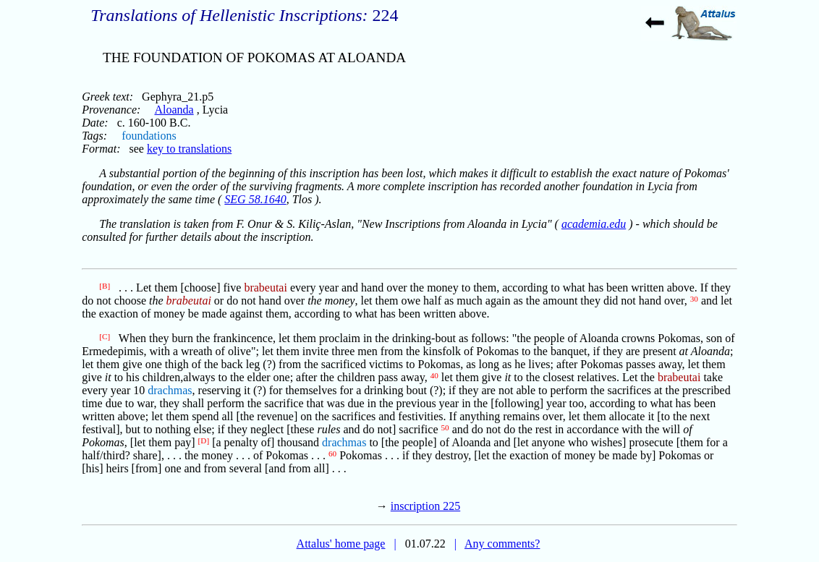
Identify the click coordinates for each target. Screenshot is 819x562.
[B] (104, 285)
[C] (104, 336)
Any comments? (502, 543)
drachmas (170, 390)
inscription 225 (425, 506)
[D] (204, 440)
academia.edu (593, 224)
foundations (149, 135)
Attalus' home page (341, 543)
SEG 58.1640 (255, 199)
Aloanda (173, 109)
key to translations (189, 148)
